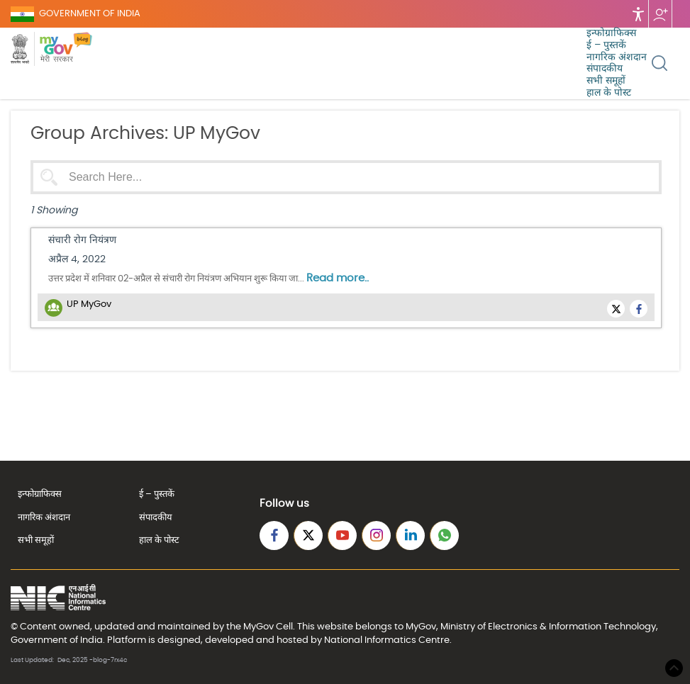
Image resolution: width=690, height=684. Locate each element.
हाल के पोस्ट (608, 93)
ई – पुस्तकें (606, 45)
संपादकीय (604, 69)
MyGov (258, 627)
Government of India (57, 640)
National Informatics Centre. (388, 640)
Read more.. (337, 278)
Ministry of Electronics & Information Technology (548, 627)
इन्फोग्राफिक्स (611, 33)
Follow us (660, 14)
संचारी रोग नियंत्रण (82, 240)
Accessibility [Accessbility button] (638, 14)
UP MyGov (89, 304)
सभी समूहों (605, 81)
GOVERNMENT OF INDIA (89, 13)
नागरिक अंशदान (616, 57)
